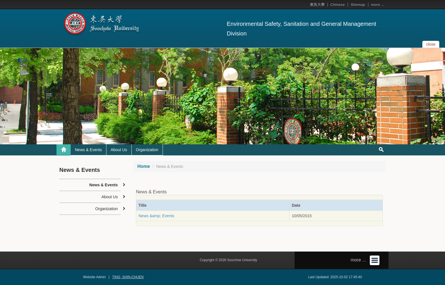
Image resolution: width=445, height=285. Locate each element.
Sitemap (358, 5)
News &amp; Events (156, 216)
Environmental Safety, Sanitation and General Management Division (301, 29)
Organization (147, 149)
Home (143, 166)
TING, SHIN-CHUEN (128, 277)
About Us (119, 149)
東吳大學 (317, 5)
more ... (377, 5)
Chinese (338, 5)
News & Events (88, 149)
